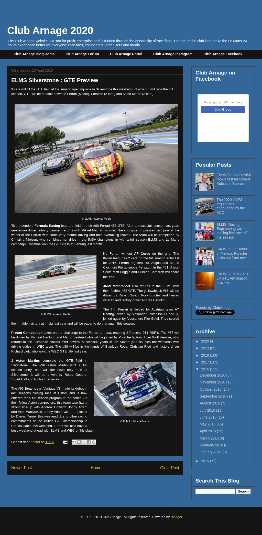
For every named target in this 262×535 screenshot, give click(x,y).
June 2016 (208, 417)
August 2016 (210, 403)
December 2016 (213, 375)
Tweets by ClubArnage (213, 308)
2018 (205, 355)
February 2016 (212, 445)
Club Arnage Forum (82, 54)
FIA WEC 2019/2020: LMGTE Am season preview (233, 278)
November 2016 (213, 382)
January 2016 (211, 452)
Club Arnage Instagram (173, 54)
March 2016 (210, 438)
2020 (205, 341)
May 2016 (208, 424)
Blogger (176, 517)
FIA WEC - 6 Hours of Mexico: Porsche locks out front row (232, 253)
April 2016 (208, 431)
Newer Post (21, 468)
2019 (205, 348)
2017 (205, 362)
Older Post (169, 468)
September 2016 (213, 396)
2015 (205, 461)
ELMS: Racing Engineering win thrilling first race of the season (232, 230)
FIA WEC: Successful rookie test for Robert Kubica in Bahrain (234, 179)
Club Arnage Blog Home (34, 54)
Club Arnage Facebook (222, 54)
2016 (205, 369)
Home (96, 468)
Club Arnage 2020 (50, 30)
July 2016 (208, 410)
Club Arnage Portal (126, 54)
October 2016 (211, 389)
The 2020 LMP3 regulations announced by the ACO (231, 206)
